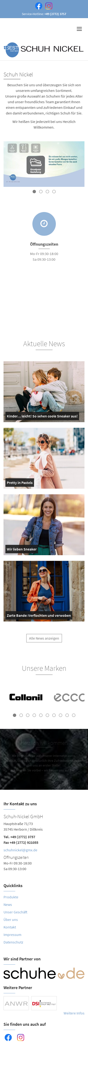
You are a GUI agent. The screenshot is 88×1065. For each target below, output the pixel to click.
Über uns (11, 919)
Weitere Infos (74, 1013)
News (8, 904)
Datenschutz (13, 942)
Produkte (11, 897)
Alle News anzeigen (44, 640)
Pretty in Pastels (20, 483)
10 (73, 715)
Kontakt (10, 927)
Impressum (12, 934)
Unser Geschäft (15, 912)
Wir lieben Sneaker (22, 550)
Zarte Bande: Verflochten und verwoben (39, 616)
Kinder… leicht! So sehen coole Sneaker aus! (42, 417)
